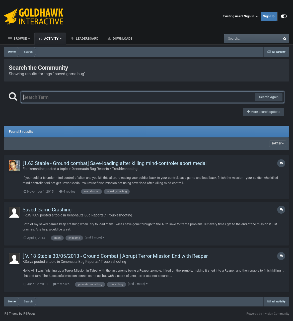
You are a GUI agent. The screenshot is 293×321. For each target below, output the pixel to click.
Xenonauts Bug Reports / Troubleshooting (104, 169)
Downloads (122, 38)
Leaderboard (86, 38)
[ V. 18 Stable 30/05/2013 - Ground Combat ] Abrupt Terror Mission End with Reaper (115, 256)
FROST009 (31, 215)
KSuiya (28, 262)
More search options (263, 112)
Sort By (278, 143)
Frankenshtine (34, 169)
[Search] (239, 38)
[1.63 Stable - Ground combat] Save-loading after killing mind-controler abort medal (115, 163)
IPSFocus (29, 313)
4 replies (67, 191)
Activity (51, 38)
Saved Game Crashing (47, 210)
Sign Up (268, 16)
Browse (20, 38)
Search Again (268, 97)
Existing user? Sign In (240, 16)
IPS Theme (11, 313)
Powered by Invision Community (267, 313)
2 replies (61, 284)
